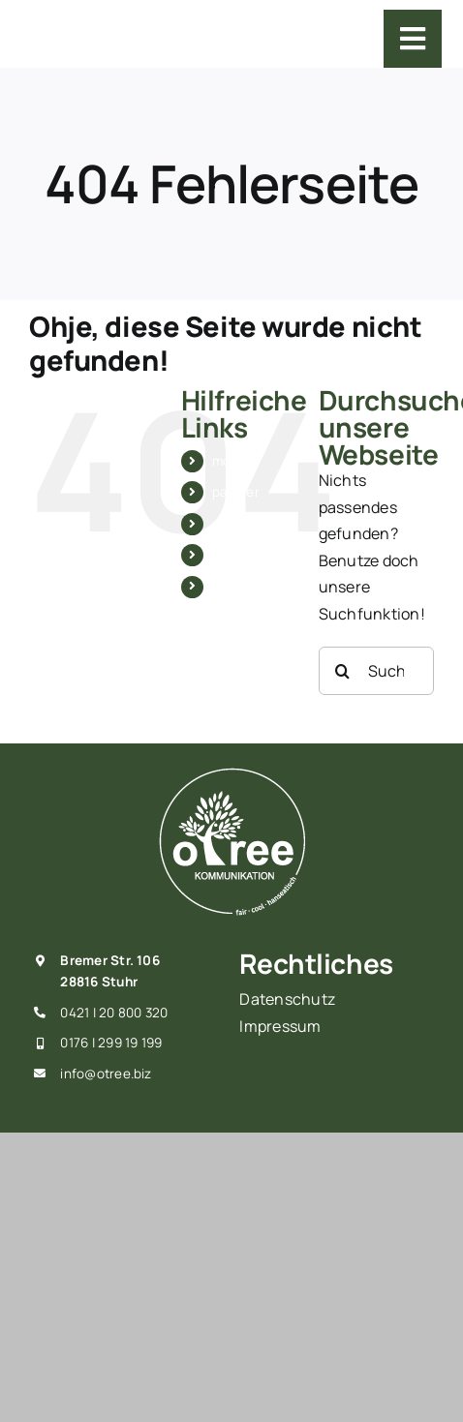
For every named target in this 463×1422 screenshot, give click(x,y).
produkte (240, 523)
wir (221, 554)
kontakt (236, 586)
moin (227, 460)
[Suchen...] (376, 671)
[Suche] (343, 671)
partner (236, 491)
